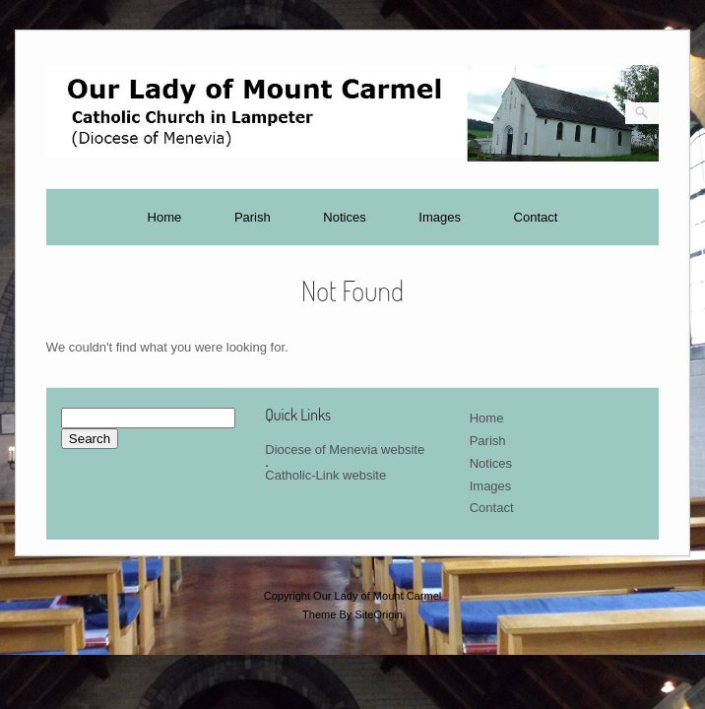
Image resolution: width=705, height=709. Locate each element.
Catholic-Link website (325, 475)
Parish (252, 217)
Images (439, 217)
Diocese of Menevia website (344, 449)
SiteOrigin (378, 614)
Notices (344, 217)
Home (165, 217)
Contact (536, 217)
